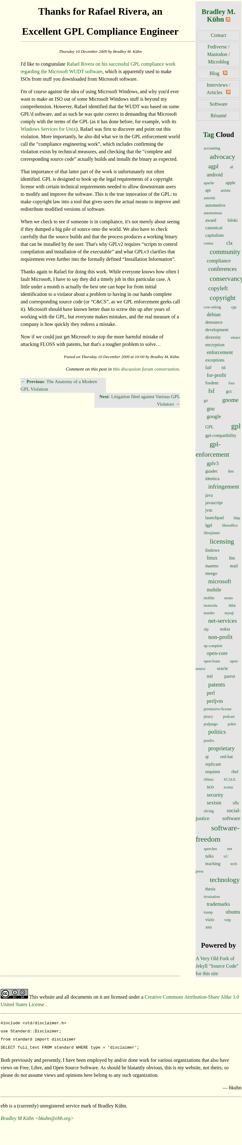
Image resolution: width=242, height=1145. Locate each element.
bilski (233, 220)
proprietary (221, 748)
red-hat (226, 756)
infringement (223, 486)
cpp (233, 307)
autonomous (213, 213)
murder (209, 613)
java (209, 495)
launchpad (214, 517)
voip (227, 920)
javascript (214, 502)
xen (208, 927)
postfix (209, 740)
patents (216, 684)
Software (219, 104)
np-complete (213, 646)
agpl (213, 166)
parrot (229, 676)
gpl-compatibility (220, 435)
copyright (223, 297)
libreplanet (212, 533)
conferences (222, 269)
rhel (234, 771)
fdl (223, 368)
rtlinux (209, 779)
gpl (236, 426)
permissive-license (217, 709)
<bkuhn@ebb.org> (54, 1115)
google (214, 416)
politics (217, 731)
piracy (208, 716)
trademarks (218, 904)
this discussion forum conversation (146, 369)
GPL (209, 426)
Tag (208, 135)
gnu (211, 409)
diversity (213, 337)
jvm (208, 510)
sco (210, 787)
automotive (215, 205)
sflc (236, 802)
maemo (211, 565)
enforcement (220, 352)
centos (208, 243)
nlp (206, 629)
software (231, 818)
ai (231, 166)
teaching (212, 863)
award (210, 220)
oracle (222, 668)
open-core (217, 653)
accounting (212, 148)
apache (209, 183)
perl (211, 693)
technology (225, 880)
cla (229, 243)
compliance (219, 261)
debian (214, 314)
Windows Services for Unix (48, 129)
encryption (215, 344)
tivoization (212, 896)
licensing (222, 541)
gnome (230, 400)
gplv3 (213, 463)
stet (229, 849)
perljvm (215, 701)
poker (232, 724)
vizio (209, 919)
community (225, 252)
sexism (214, 803)
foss (232, 383)
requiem (212, 771)
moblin (209, 598)
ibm (231, 471)
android (215, 175)
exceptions (215, 359)
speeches (210, 849)
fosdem (211, 382)
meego (211, 573)
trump (208, 912)
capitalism (214, 235)
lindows (212, 550)
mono (228, 598)
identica (212, 478)
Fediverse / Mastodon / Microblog (218, 54)
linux (212, 558)
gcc (229, 391)
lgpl (208, 525)
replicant (213, 764)
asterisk (209, 198)
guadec (211, 471)
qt (207, 756)
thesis (210, 888)
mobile (214, 590)
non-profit (220, 637)
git (206, 400)
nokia (225, 628)
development (216, 329)
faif (208, 367)
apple (230, 182)
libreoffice (230, 525)
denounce (213, 322)
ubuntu (233, 912)
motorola (210, 605)
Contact (218, 35)
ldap (237, 518)
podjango (211, 724)
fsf (211, 391)
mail (234, 565)
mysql (229, 613)
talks (209, 856)
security (215, 795)
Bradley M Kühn (17, 1115)
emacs (235, 337)
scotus (228, 787)
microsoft (219, 581)
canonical (213, 227)
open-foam (212, 661)
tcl (225, 856)
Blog (214, 73)
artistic (226, 190)
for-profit (216, 375)
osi (210, 676)
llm (232, 557)
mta (232, 605)
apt (208, 190)
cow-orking (212, 307)
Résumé (219, 115)
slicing (209, 811)
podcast (229, 716)
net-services (222, 620)
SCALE (229, 779)
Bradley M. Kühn (218, 15)
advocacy (222, 156)
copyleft (218, 288)
